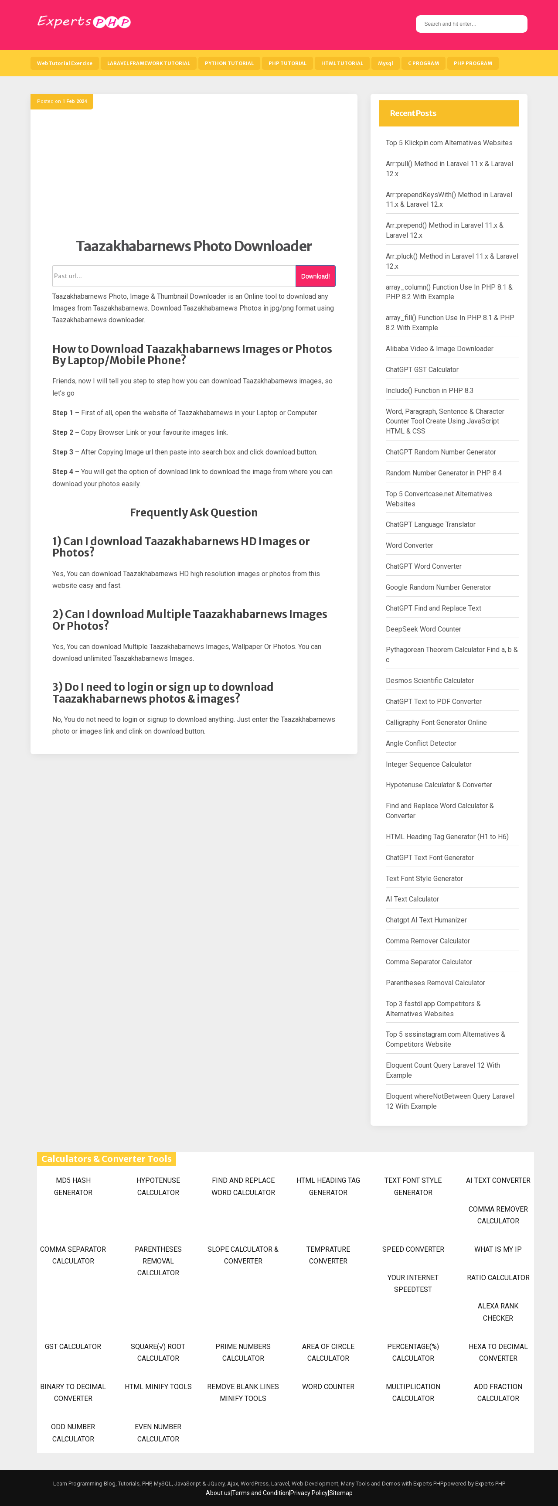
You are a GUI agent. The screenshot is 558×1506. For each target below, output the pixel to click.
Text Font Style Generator (424, 878)
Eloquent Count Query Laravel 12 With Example (443, 1070)
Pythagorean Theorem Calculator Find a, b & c (452, 654)
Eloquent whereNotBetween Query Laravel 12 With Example (450, 1101)
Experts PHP (489, 1483)
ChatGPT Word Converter (424, 566)
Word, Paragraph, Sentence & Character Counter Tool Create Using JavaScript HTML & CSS (445, 421)
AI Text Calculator (412, 899)
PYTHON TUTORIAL (229, 63)
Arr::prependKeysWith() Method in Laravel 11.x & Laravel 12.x (449, 200)
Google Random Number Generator (438, 587)
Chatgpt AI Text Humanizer (426, 920)
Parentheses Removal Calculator (435, 983)
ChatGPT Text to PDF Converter (434, 701)
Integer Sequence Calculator (429, 764)
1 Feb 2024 (74, 101)
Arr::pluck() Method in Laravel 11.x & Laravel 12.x (452, 261)
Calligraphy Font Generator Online (436, 722)
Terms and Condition (260, 1492)
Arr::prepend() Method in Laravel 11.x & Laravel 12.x (445, 230)
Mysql (385, 63)
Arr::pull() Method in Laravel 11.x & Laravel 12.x (449, 169)
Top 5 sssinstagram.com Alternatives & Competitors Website (445, 1039)
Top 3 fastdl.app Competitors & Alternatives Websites (433, 1009)
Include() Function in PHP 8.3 (430, 390)
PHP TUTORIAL (287, 63)
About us (218, 1492)
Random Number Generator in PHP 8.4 (444, 473)
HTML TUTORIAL (342, 63)
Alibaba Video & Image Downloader (439, 349)
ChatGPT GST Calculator (422, 369)
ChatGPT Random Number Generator (441, 452)
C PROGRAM (423, 63)
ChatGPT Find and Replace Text (433, 608)
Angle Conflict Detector (421, 743)
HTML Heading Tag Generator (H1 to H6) (447, 837)
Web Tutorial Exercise (64, 63)
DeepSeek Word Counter (423, 629)
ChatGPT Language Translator (431, 524)
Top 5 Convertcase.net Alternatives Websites (439, 499)
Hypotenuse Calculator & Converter (439, 785)
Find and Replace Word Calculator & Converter (440, 811)
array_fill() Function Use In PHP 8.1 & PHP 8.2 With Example (450, 323)
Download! (315, 276)
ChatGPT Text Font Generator (430, 858)
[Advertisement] (194, 177)
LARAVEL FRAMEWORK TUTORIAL (148, 63)
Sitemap (341, 1492)
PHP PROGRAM (473, 63)
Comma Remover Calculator (428, 941)
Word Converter (409, 545)
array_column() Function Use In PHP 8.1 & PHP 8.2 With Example (449, 292)
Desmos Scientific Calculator (430, 680)
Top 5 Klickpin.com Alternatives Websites (449, 143)
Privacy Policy (309, 1492)
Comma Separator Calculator (429, 962)
